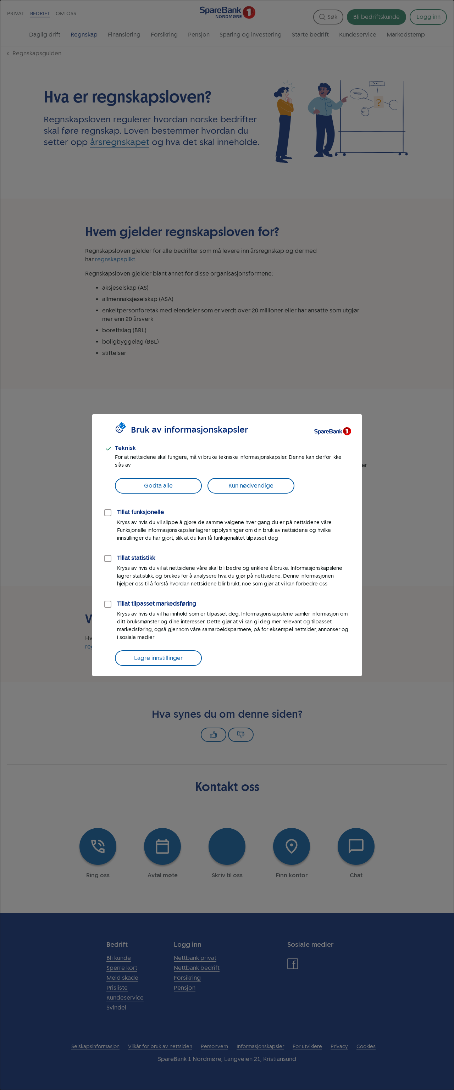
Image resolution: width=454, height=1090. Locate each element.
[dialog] (227, 545)
